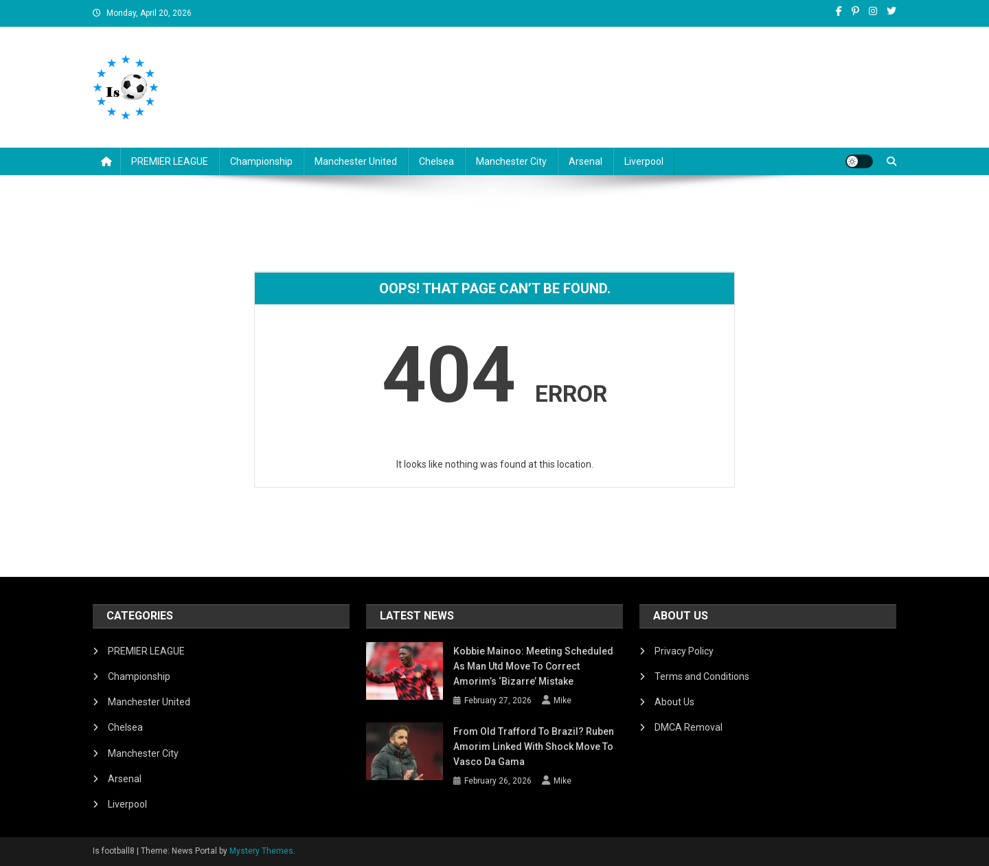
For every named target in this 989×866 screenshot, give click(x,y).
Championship (261, 161)
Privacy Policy (684, 651)
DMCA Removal (689, 727)
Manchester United (356, 161)
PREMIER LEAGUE (169, 161)
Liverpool (643, 161)
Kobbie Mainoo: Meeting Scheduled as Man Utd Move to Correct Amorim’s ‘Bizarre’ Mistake (533, 666)
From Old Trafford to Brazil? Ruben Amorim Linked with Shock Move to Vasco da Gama (533, 746)
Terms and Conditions (702, 676)
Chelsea (436, 161)
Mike (562, 700)
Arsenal (585, 161)
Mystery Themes (261, 851)
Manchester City (511, 161)
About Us (674, 701)
